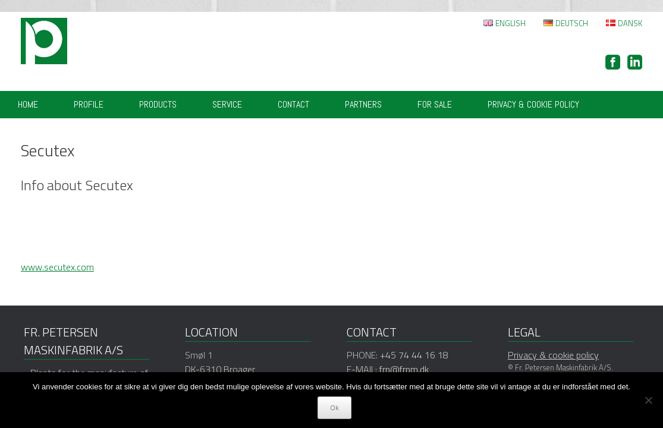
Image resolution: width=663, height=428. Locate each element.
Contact (293, 104)
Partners (363, 104)
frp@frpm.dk (404, 369)
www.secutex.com (57, 267)
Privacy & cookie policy (533, 104)
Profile (88, 104)
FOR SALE (434, 104)
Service (227, 104)
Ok (334, 407)
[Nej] (648, 400)
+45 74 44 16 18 (414, 355)
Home (28, 104)
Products (158, 104)
